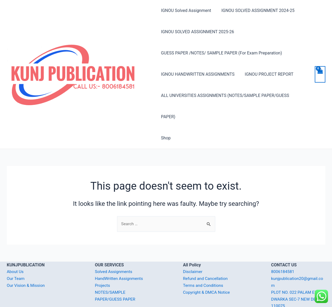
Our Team (16, 257)
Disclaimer (193, 250)
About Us (15, 250)
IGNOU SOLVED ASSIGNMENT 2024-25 (256, 10)
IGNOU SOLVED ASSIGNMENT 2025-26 (197, 31)
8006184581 (283, 250)
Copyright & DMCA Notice (207, 271)
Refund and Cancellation (206, 257)
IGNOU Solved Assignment (186, 10)
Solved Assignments (114, 250)
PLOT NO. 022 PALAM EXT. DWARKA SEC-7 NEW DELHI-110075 (298, 277)
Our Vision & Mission (26, 264)
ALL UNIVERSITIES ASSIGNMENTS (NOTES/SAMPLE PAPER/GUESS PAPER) (233, 95)
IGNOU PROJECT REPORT (267, 74)
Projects (103, 264)
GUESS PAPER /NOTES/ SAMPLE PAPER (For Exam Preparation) (221, 53)
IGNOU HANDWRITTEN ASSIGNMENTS (198, 74)
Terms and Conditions (204, 264)
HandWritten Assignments (120, 257)
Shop (166, 116)
